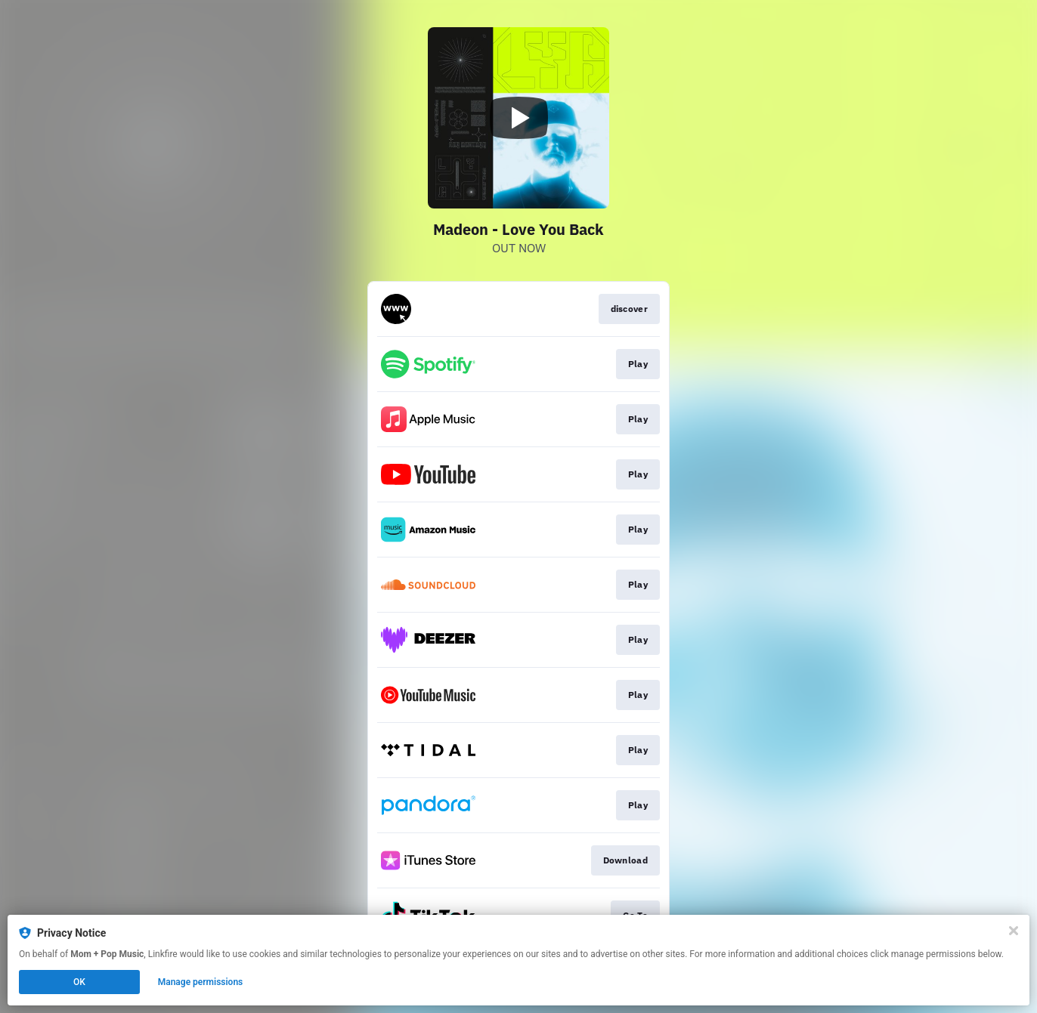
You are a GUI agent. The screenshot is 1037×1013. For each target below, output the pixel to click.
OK (79, 982)
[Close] (1013, 931)
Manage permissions (200, 982)
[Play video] (518, 118)
